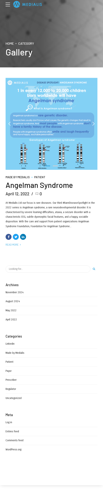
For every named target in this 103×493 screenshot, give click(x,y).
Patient (39, 177)
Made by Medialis (18, 177)
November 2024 (15, 292)
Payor (9, 371)
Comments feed (14, 440)
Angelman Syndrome (39, 185)
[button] (10, 124)
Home (10, 43)
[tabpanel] (51, 124)
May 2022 (11, 310)
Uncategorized (14, 398)
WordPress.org (13, 449)
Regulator (11, 389)
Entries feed (12, 431)
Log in (9, 422)
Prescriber (11, 379)
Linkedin (10, 343)
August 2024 (13, 301)
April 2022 (11, 319)
